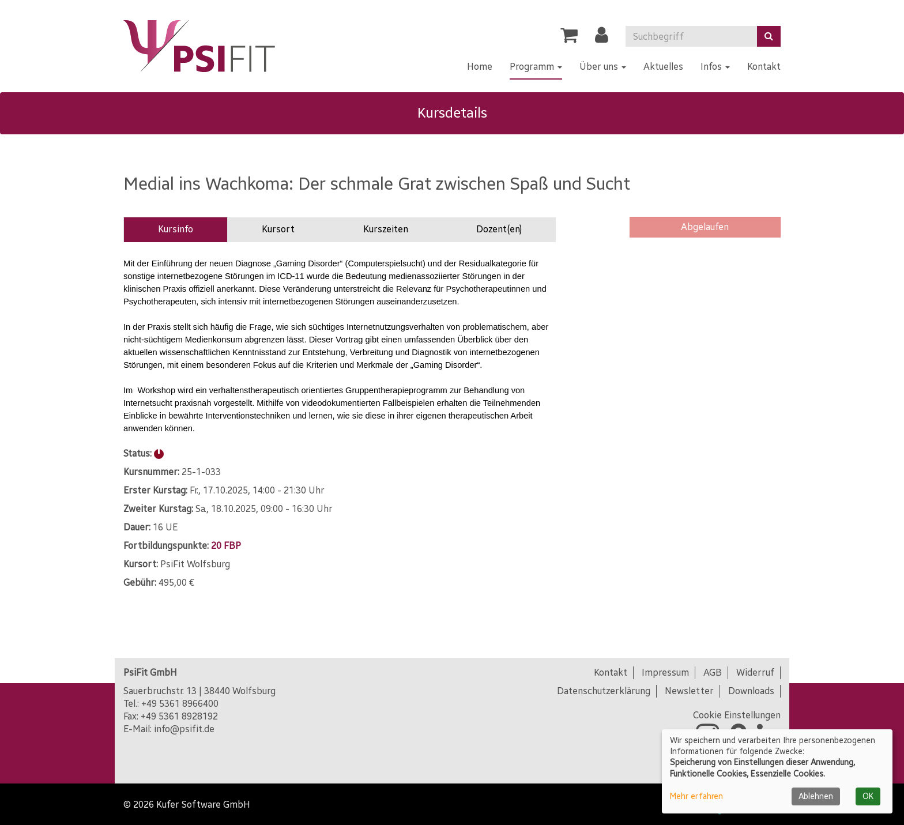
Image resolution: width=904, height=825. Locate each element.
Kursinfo (175, 229)
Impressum (665, 672)
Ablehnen (815, 796)
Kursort (278, 229)
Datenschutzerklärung (603, 690)
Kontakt (610, 672)
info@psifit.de (184, 729)
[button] (601, 38)
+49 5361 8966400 (180, 703)
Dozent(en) (499, 229)
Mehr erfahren (696, 796)
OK (867, 796)
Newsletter (689, 690)
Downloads (751, 690)
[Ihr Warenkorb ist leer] (569, 38)
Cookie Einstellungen (737, 715)
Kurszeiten (385, 229)
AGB (712, 672)
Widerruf (755, 672)
